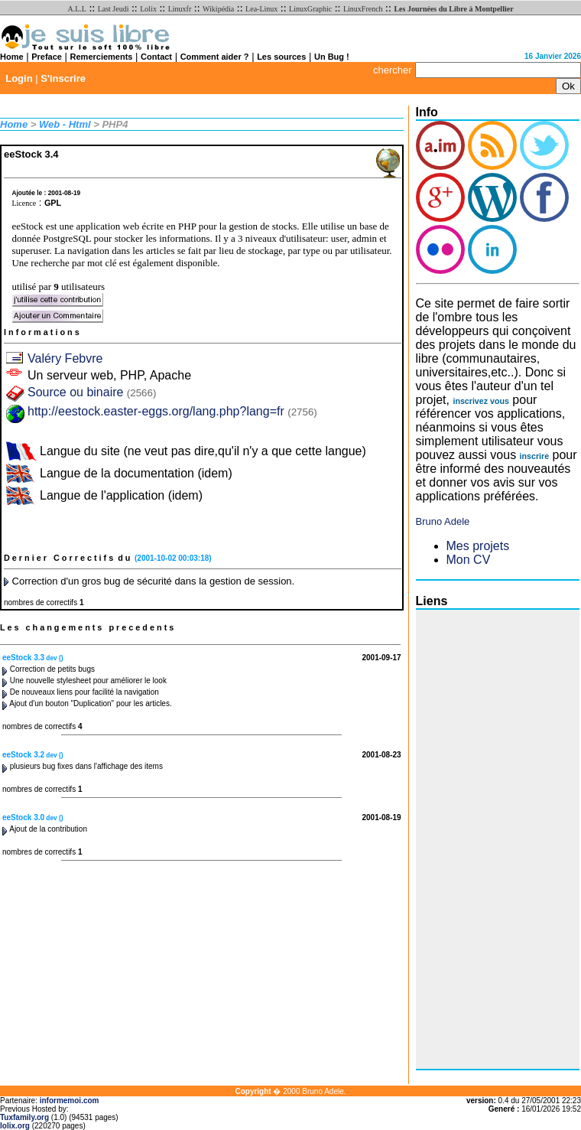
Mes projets (478, 545)
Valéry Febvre (65, 358)
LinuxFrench (363, 9)
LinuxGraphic (310, 9)
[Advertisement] (477, 839)
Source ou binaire (92, 392)
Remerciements (101, 56)
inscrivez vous (480, 400)
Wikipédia (218, 9)
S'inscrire (63, 78)
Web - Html (65, 124)
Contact (156, 56)
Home (12, 56)
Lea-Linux (261, 9)
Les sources (281, 56)
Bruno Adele (443, 521)
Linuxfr (180, 9)
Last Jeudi (113, 9)
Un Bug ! (331, 56)
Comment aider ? (214, 56)
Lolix (148, 9)
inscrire (535, 456)
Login (18, 78)
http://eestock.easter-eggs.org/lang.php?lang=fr (156, 411)
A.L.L (76, 9)
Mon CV (468, 559)
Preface (46, 56)
